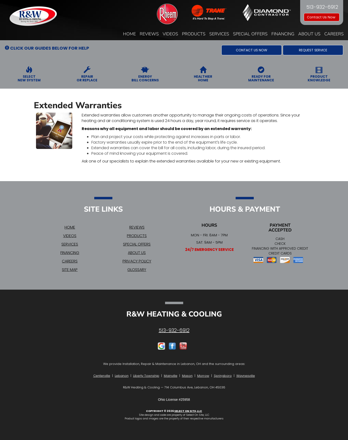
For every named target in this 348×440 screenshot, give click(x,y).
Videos (170, 34)
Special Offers (250, 34)
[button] (251, 50)
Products (193, 34)
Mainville (170, 375)
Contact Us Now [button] (321, 17)
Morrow (203, 375)
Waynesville (245, 375)
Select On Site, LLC (188, 411)
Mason (187, 375)
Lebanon (122, 375)
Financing (282, 34)
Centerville (101, 375)
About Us (309, 34)
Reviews (149, 34)
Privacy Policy (137, 261)
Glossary (136, 269)
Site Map (70, 269)
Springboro (223, 375)
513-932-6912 (174, 330)
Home (129, 34)
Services (219, 34)
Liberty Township (146, 375)
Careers (334, 34)
